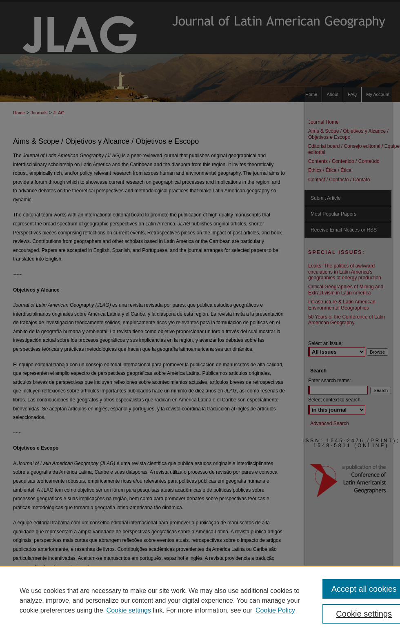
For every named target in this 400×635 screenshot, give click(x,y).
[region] (200, 600)
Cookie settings (129, 610)
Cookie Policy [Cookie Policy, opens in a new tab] (275, 610)
